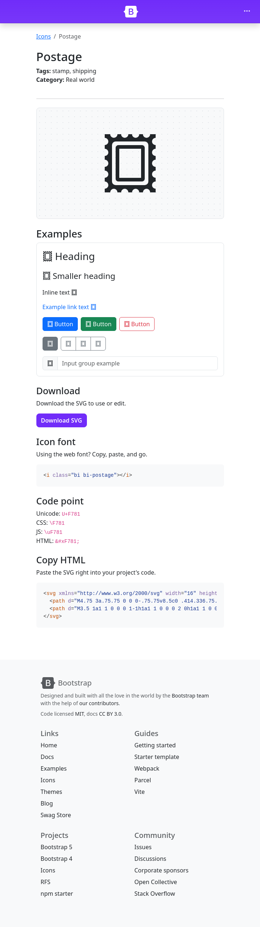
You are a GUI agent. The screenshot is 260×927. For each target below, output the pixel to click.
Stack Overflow (155, 894)
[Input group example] (137, 363)
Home (49, 745)
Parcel (143, 780)
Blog (47, 803)
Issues (143, 847)
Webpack (147, 768)
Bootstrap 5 (56, 847)
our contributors (99, 703)
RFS (46, 882)
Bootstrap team (190, 695)
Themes (51, 792)
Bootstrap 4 (56, 859)
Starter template (157, 757)
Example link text (69, 307)
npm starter (57, 894)
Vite (140, 792)
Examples (54, 768)
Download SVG (61, 420)
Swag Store (56, 815)
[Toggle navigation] (247, 11)
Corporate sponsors (162, 870)
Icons (43, 36)
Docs (47, 757)
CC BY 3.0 (110, 713)
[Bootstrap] (131, 11)
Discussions (151, 859)
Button (60, 324)
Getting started (155, 745)
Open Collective (156, 882)
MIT (79, 713)
